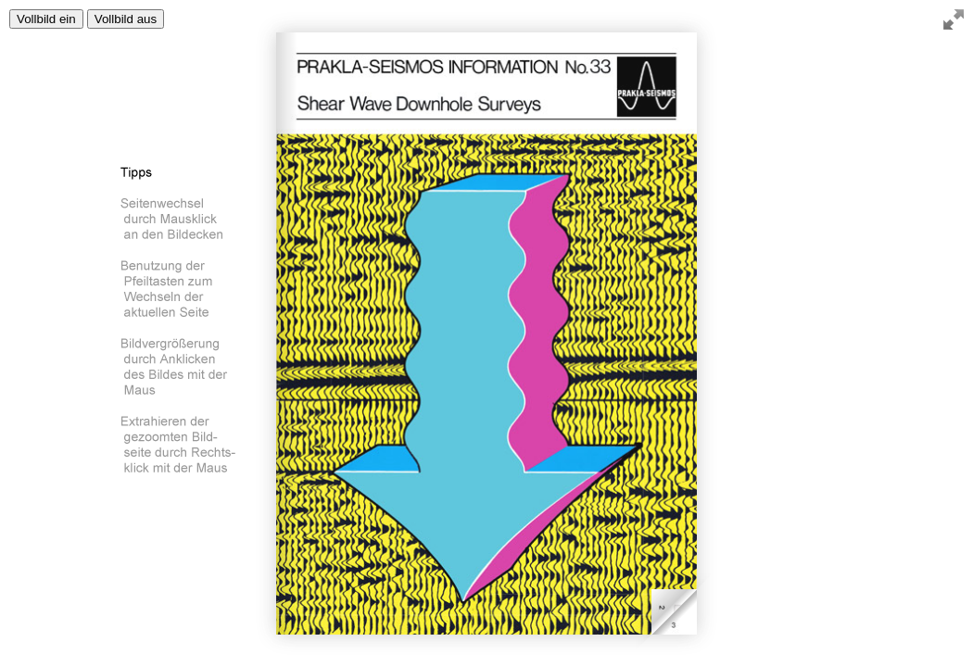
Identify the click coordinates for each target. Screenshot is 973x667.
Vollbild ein (46, 19)
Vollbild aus (126, 19)
